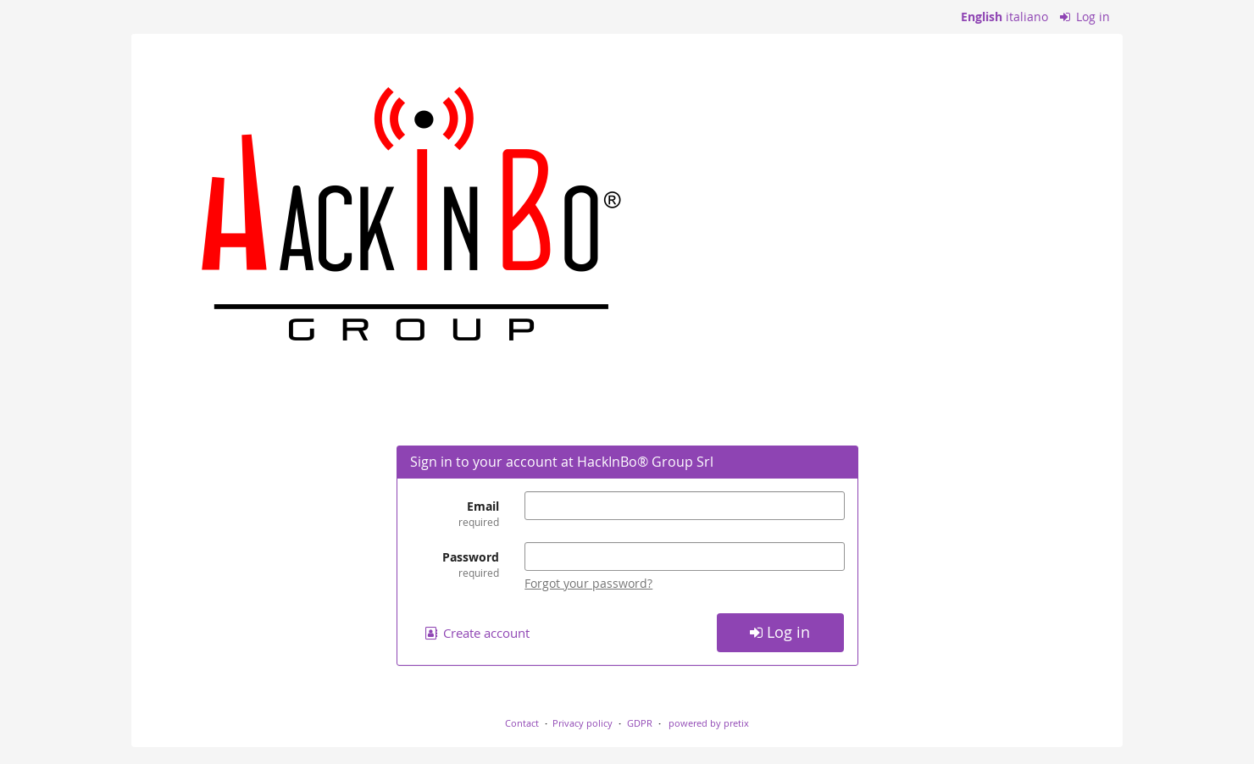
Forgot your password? (588, 583)
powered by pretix (709, 723)
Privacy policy (582, 723)
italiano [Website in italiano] (1027, 16)
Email (455, 513)
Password (455, 564)
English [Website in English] (981, 16)
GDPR (639, 723)
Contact (522, 723)
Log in (1085, 16)
